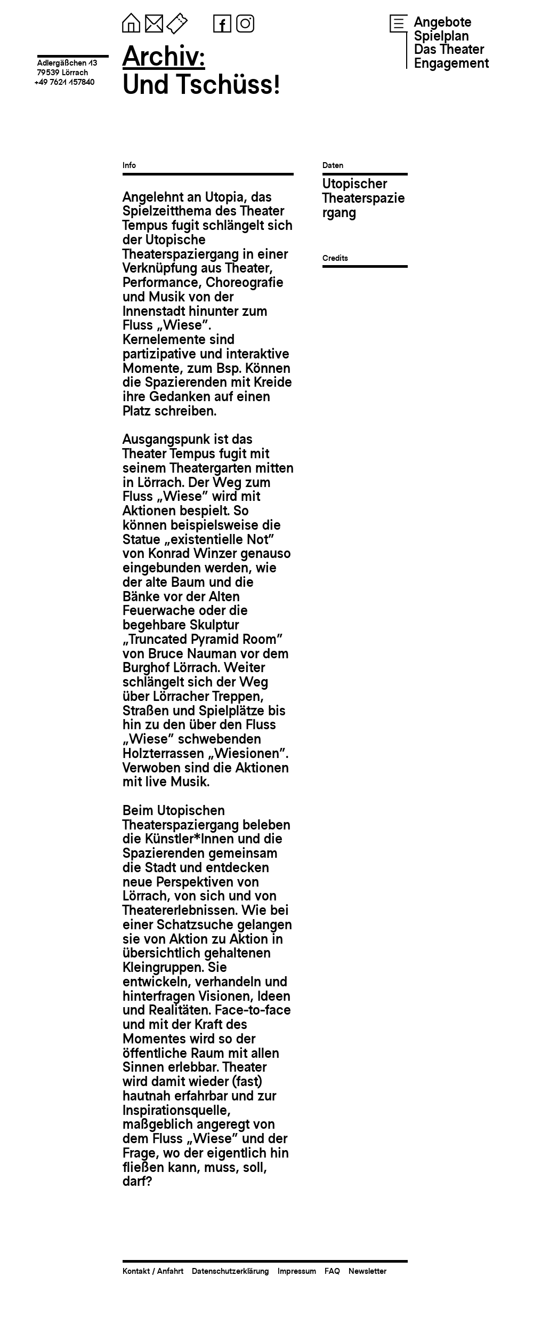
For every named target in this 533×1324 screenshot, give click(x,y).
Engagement (451, 62)
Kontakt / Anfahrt (153, 1271)
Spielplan (441, 35)
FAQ (332, 1271)
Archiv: (164, 56)
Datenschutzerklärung (230, 1271)
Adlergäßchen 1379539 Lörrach (67, 67)
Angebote (443, 21)
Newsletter (367, 1271)
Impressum (297, 1271)
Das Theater (449, 49)
